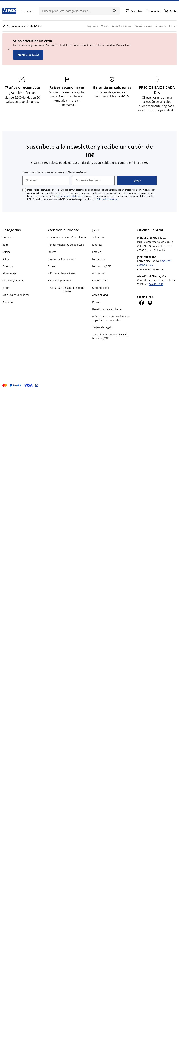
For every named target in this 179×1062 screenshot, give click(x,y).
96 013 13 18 (156, 284)
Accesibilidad (100, 295)
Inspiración (98, 273)
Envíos (51, 266)
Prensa (96, 302)
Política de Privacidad (107, 199)
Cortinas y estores (12, 280)
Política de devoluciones (61, 273)
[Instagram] (150, 302)
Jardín (5, 287)
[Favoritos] (133, 11)
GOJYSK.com (99, 280)
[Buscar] (114, 10)
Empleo (96, 251)
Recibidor (8, 302)
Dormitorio (8, 237)
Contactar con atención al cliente (66, 237)
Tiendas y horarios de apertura (65, 244)
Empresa (97, 244)
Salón (5, 259)
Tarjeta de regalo (102, 327)
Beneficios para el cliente (107, 309)
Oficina (6, 251)
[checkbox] (24, 190)
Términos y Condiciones (68, 196)
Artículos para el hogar (15, 295)
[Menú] (27, 11)
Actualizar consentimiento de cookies (67, 289)
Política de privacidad (60, 280)
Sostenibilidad (100, 287)
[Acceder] (153, 11)
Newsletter (98, 259)
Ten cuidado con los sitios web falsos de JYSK (110, 336)
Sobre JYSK (98, 237)
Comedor (7, 266)
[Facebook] (141, 302)
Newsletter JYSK (101, 266)
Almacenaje (9, 273)
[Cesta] (170, 11)
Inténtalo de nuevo (28, 54)
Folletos (51, 251)
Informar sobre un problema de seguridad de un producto (111, 318)
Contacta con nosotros (150, 269)
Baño (5, 244)
